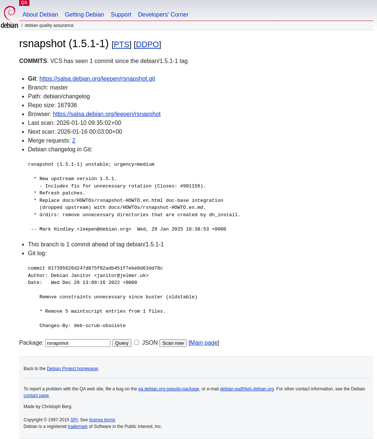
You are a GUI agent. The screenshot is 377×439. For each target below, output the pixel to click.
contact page (36, 395)
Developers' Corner (163, 14)
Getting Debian (84, 14)
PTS (121, 44)
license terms (102, 419)
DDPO (147, 44)
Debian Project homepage (72, 368)
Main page (204, 343)
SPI (74, 419)
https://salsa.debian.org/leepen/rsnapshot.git (97, 78)
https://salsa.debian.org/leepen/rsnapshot (107, 114)
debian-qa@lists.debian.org (247, 388)
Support (121, 14)
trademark (78, 426)
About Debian (40, 14)
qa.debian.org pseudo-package (168, 388)
